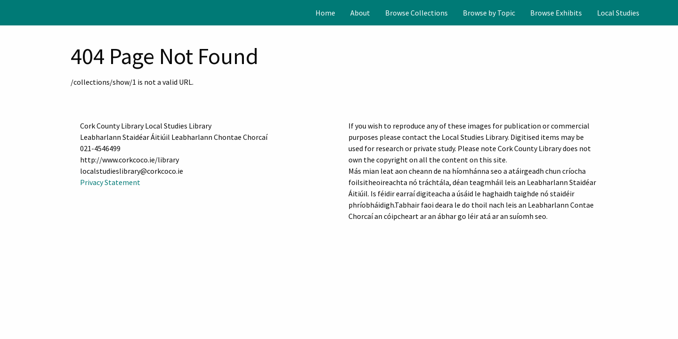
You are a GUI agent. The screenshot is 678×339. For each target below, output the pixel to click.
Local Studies (618, 12)
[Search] (670, 12)
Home (325, 12)
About (360, 12)
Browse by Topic (489, 12)
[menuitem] (325, 13)
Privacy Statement (110, 182)
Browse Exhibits (556, 12)
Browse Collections (416, 12)
